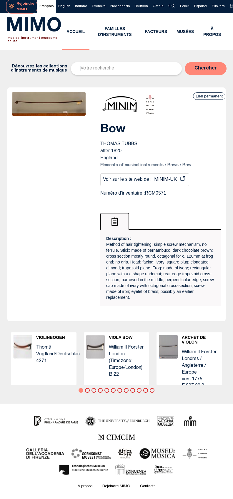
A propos (85, 486)
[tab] (114, 221)
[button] (206, 68)
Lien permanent (209, 96)
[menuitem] (46, 6)
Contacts (147, 486)
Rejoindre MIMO (116, 486)
